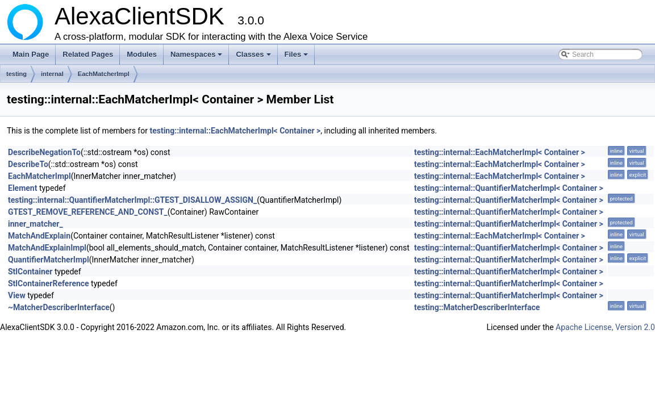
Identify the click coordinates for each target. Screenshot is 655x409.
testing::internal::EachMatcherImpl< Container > (234, 130)
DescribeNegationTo (44, 152)
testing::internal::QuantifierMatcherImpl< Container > (508, 188)
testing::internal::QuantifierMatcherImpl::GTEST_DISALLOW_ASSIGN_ (132, 199)
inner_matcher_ (35, 223)
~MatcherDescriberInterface (59, 307)
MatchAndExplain (39, 235)
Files (297, 57)
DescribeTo (28, 164)
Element (22, 188)
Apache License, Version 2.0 (605, 327)
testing (16, 73)
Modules (142, 54)
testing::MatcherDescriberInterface (477, 307)
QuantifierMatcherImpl (48, 259)
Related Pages (87, 54)
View (17, 295)
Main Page (30, 54)
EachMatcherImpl (104, 73)
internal (52, 73)
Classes (254, 57)
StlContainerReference (48, 283)
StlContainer (30, 271)
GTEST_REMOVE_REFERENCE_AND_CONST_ (88, 211)
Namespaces (197, 57)
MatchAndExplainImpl (47, 247)
